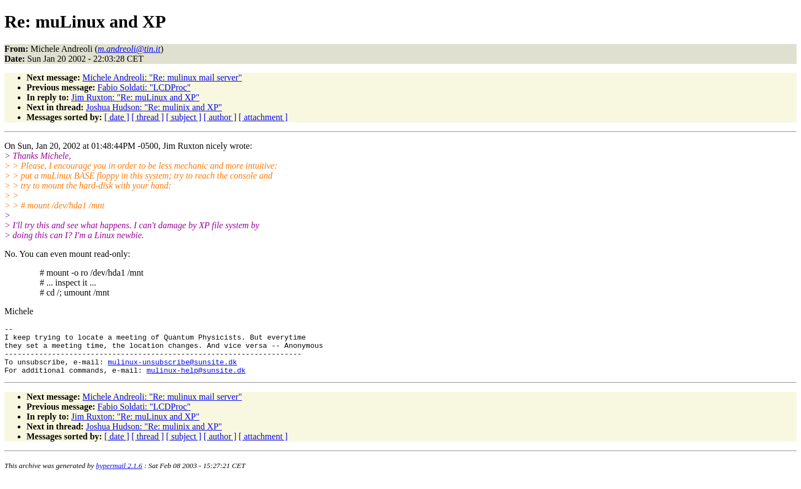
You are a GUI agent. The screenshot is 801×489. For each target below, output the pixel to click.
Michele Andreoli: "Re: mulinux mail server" (162, 77)
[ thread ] (147, 117)
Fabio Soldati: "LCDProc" (144, 87)
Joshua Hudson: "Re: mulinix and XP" (154, 107)
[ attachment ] (263, 117)
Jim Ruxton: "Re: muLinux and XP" (135, 97)
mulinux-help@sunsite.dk (195, 380)
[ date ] (116, 117)
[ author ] (220, 117)
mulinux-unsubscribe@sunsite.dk (172, 370)
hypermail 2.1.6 (119, 475)
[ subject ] (183, 117)
